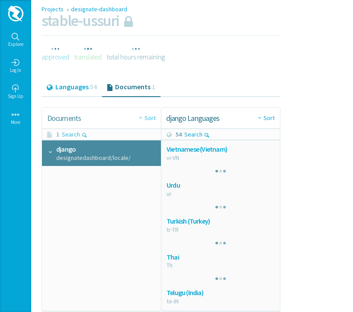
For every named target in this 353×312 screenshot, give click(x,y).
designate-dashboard (99, 9)
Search (74, 134)
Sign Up (15, 91)
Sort (150, 118)
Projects (53, 9)
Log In (15, 65)
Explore (15, 39)
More (15, 117)
